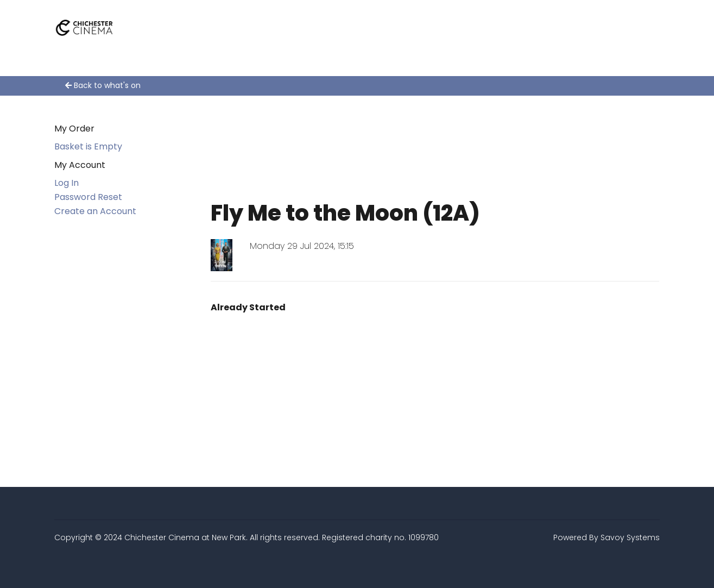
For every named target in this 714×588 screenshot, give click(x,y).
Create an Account (95, 211)
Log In (66, 183)
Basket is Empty (88, 146)
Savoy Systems (630, 537)
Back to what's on (103, 85)
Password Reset (88, 197)
